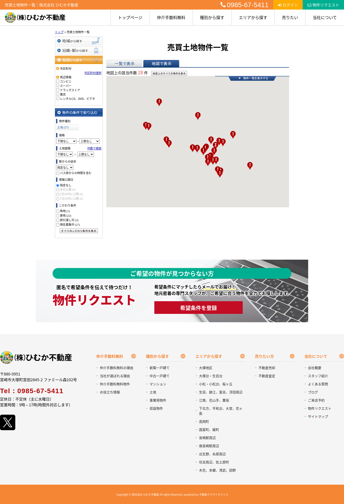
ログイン (288, 5)
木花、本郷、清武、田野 (217, 470)
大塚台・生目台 (210, 375)
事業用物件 (158, 400)
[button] (148, 126)
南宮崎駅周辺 (209, 445)
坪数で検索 (94, 148)
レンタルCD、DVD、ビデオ (77, 99)
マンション (158, 383)
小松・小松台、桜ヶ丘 (215, 383)
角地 (65, 211)
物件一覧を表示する (252, 78)
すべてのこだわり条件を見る (79, 230)
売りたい (290, 17)
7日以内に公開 (71, 198)
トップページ (130, 17)
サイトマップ (318, 416)
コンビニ (65, 81)
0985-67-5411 (244, 5)
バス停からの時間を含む (75, 173)
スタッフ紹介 (318, 375)
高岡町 (204, 421)
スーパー (65, 86)
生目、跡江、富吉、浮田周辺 (220, 392)
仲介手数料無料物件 (115, 383)
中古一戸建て (160, 375)
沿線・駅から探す (79, 50)
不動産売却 (266, 367)
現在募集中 (70, 224)
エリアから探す (253, 17)
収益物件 (156, 408)
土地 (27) (63, 127)
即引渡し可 (69, 220)
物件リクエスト (323, 5)
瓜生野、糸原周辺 (212, 453)
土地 (153, 392)
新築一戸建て (160, 367)
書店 (63, 94)
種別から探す (212, 17)
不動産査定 (266, 375)
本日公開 (67, 189)
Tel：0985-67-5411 (32, 391)
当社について (325, 17)
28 (140, 72)
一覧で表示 (124, 63)
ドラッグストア (70, 90)
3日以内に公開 (71, 194)
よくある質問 (318, 383)
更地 (65, 215)
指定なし (65, 185)
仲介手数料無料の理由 (116, 367)
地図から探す (79, 60)
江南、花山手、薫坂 (214, 400)
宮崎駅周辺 (207, 437)
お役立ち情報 (110, 392)
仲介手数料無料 (171, 17)
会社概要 (314, 367)
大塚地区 (205, 367)
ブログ (313, 392)
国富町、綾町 (209, 429)
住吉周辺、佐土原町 (214, 462)
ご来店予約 (316, 400)
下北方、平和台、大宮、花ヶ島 (220, 411)
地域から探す (79, 41)
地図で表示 (161, 63)
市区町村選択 (93, 73)
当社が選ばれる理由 (115, 375)
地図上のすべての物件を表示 (169, 73)
